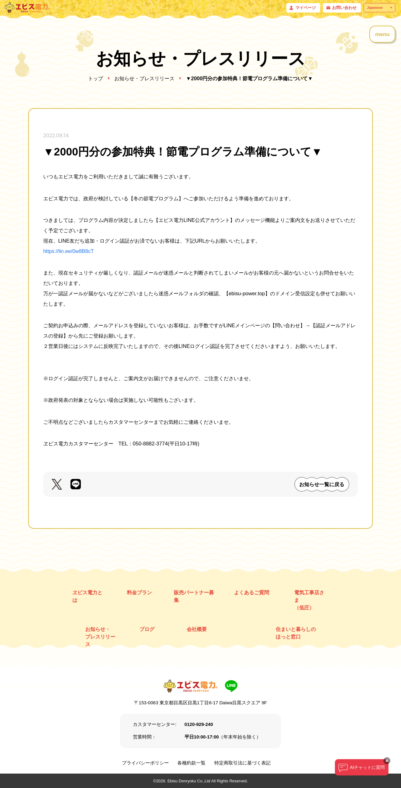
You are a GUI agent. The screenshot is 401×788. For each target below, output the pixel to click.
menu (382, 34)
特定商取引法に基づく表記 (242, 762)
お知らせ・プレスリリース (144, 78)
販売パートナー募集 (194, 596)
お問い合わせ (344, 7)
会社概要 (197, 629)
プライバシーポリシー (145, 762)
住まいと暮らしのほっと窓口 (296, 632)
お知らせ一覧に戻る (321, 484)
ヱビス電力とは (87, 596)
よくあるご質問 (251, 592)
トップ (95, 78)
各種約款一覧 (191, 762)
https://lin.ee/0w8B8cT (68, 251)
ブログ (146, 629)
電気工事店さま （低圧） (309, 600)
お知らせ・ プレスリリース (100, 636)
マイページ (305, 7)
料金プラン (139, 592)
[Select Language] (379, 7)
